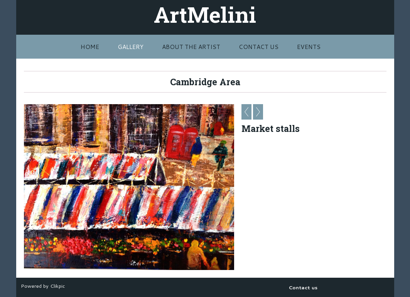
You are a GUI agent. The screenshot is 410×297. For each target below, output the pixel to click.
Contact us (258, 46)
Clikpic (57, 285)
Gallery (130, 46)
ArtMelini (205, 14)
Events (309, 46)
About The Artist (191, 46)
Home (90, 46)
